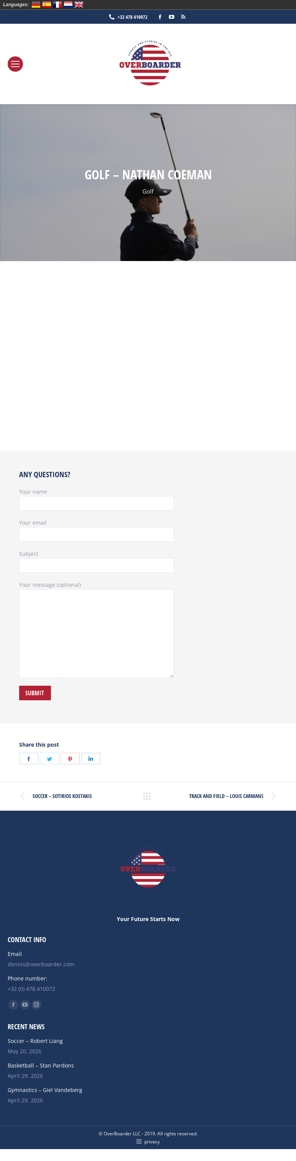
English (78, 4)
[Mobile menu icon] (15, 64)
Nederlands (68, 4)
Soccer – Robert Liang (35, 1040)
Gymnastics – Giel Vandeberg (45, 1090)
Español (46, 4)
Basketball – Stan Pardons (41, 1065)
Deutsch (36, 4)
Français (57, 4)
